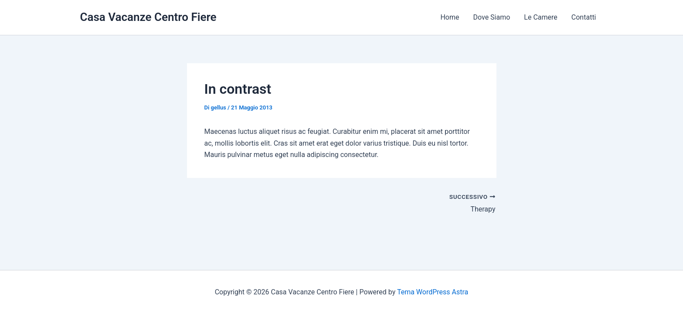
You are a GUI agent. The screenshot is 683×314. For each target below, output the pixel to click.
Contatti (583, 17)
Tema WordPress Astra (432, 292)
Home (449, 17)
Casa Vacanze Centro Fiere (148, 17)
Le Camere (540, 17)
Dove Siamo (491, 17)
